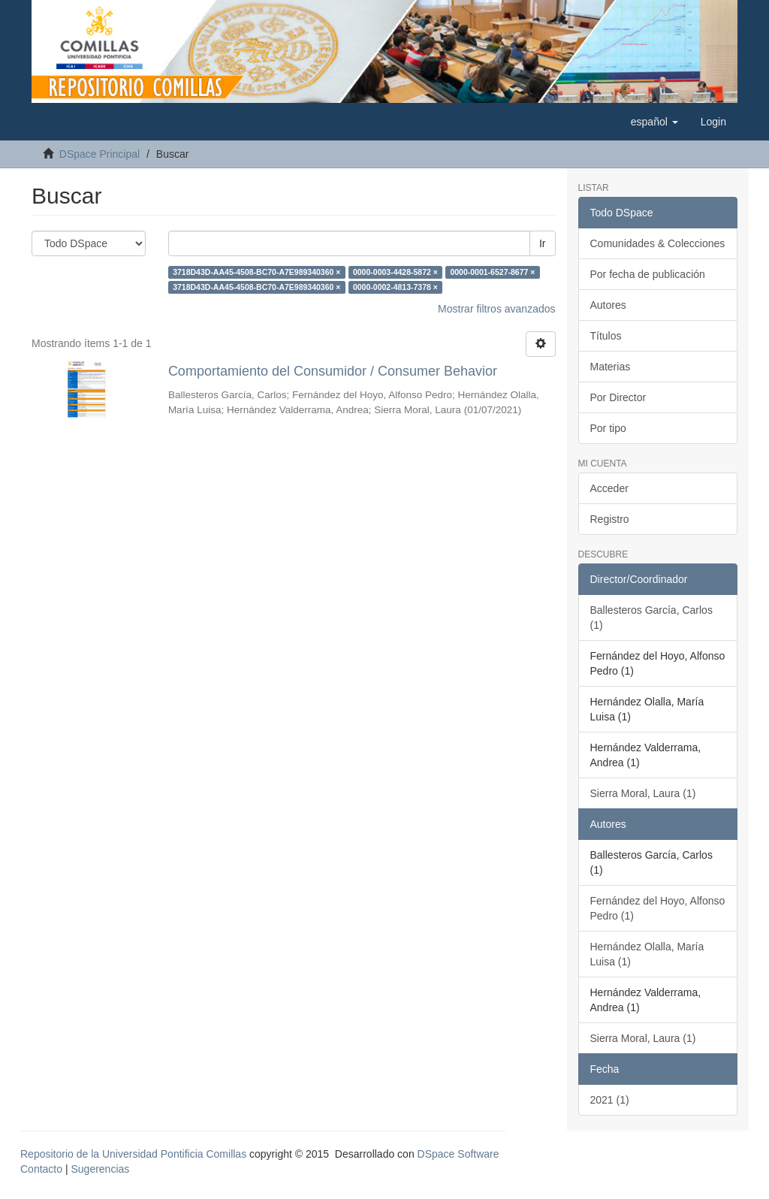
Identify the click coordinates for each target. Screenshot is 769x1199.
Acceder (609, 488)
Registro (609, 519)
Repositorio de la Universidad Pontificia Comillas (133, 1154)
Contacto (41, 1169)
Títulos (606, 336)
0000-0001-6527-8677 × (492, 271)
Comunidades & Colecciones (657, 243)
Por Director (618, 397)
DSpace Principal (99, 154)
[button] (654, 121)
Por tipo (608, 428)
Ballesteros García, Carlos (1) (651, 617)
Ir (542, 243)
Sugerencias (100, 1169)
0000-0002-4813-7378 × (395, 286)
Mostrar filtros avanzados (496, 309)
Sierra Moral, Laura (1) (643, 793)
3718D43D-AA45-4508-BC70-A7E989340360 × (256, 271)
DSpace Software (458, 1154)
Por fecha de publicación (647, 274)
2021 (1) (609, 1100)
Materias (610, 367)
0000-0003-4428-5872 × (395, 271)
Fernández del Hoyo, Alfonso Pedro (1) (657, 908)
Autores (608, 305)
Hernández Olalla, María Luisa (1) (647, 954)
